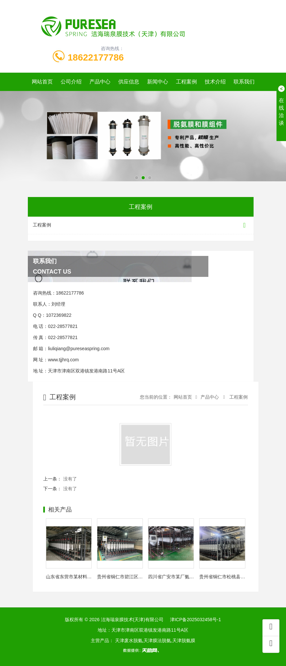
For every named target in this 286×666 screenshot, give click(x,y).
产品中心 (99, 81)
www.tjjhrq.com (63, 359)
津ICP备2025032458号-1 (195, 619)
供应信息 (128, 81)
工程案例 (186, 81)
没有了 (70, 478)
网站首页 (42, 81)
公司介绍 (71, 81)
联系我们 (244, 81)
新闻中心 (157, 81)
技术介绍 (215, 81)
